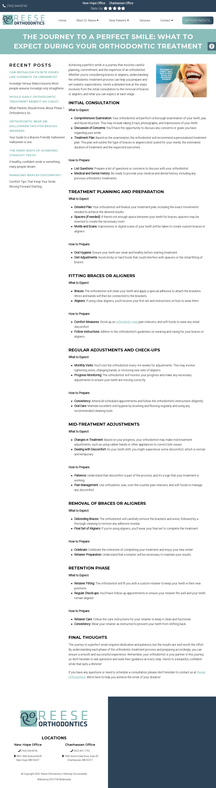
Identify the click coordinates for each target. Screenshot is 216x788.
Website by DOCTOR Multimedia (54, 779)
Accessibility (80, 774)
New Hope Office (94, 3)
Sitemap (67, 774)
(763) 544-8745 (17, 6)
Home (62, 20)
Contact (165, 20)
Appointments (197, 20)
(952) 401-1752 (81, 751)
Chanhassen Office (121, 3)
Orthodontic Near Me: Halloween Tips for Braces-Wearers (33, 126)
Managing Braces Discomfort (35, 175)
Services (145, 20)
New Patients (117, 20)
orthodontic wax (126, 322)
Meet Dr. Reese (86, 20)
